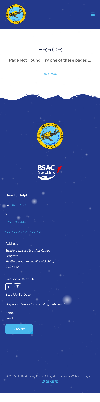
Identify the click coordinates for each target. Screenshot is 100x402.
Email (9, 318)
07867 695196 (22, 205)
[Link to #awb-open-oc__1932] (93, 14)
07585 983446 (15, 222)
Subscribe (19, 329)
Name (9, 313)
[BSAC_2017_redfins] (50, 166)
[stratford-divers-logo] (16, 5)
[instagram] (17, 286)
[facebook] (8, 286)
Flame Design (50, 381)
